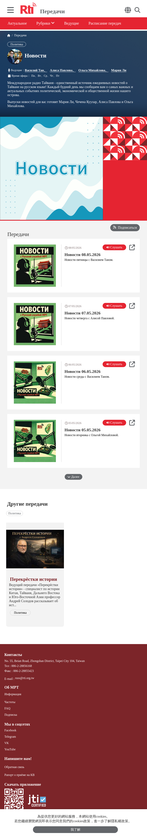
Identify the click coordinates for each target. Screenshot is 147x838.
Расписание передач (104, 23)
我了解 (75, 829)
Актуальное (17, 23)
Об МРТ (11, 687)
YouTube (10, 749)
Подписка (10, 714)
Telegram (10, 736)
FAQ (7, 708)
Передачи (20, 35)
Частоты (9, 702)
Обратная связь (14, 767)
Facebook (10, 730)
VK (6, 743)
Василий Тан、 (36, 70)
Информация (12, 694)
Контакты (13, 655)
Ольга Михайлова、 (93, 70)
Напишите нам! (18, 759)
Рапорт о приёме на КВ (19, 774)
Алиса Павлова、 (63, 70)
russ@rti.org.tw (24, 678)
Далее (73, 477)
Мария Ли (118, 70)
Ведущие (71, 23)
